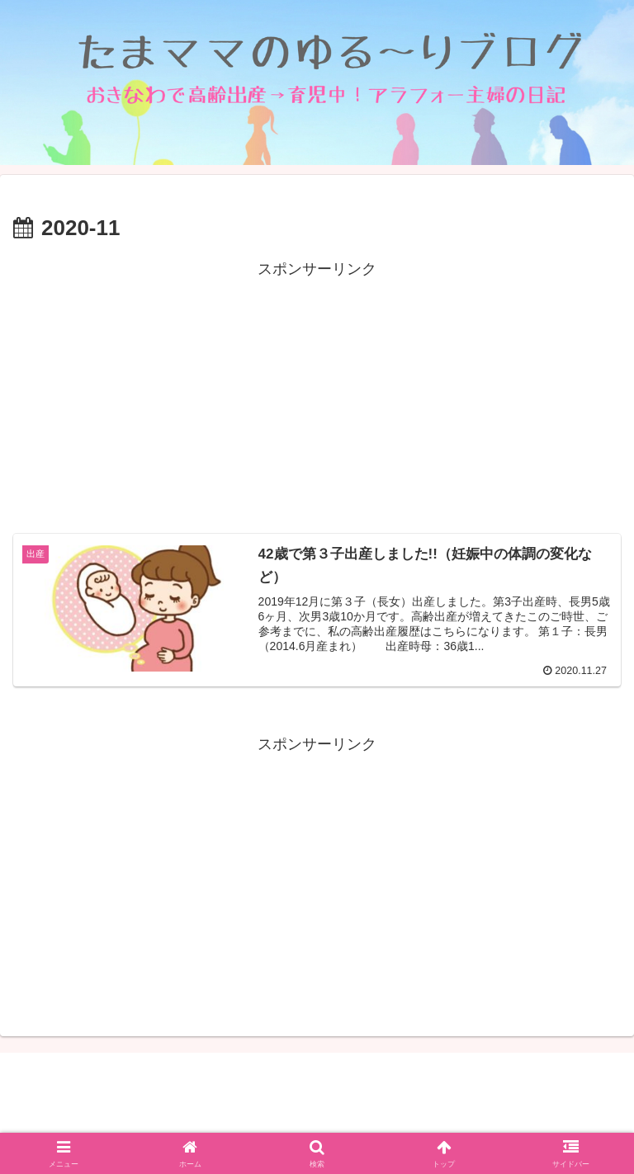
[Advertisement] (317, 397)
